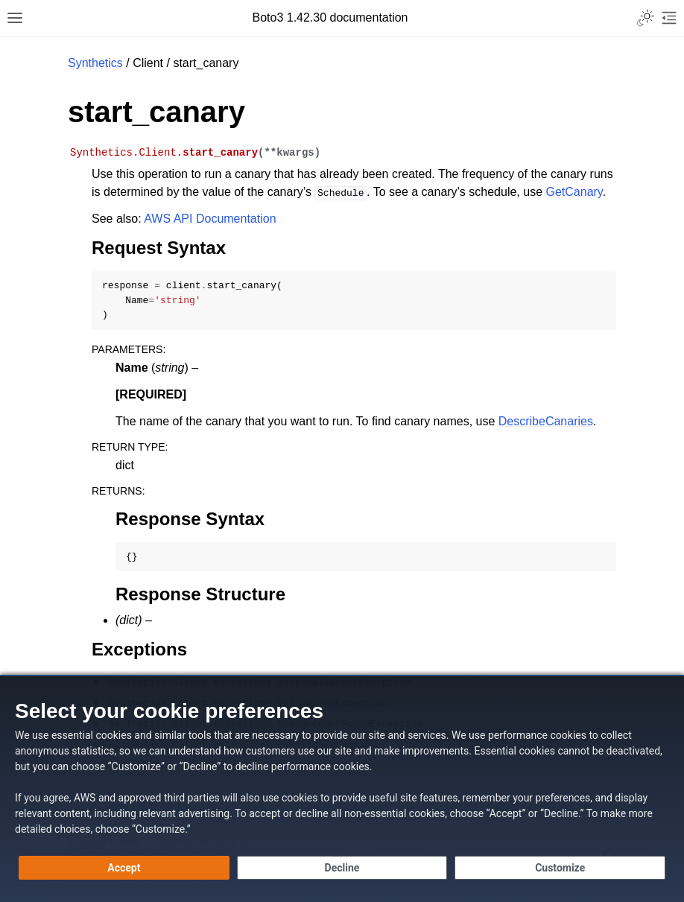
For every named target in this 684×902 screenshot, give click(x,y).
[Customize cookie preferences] (560, 868)
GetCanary (574, 191)
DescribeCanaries (545, 421)
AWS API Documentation (210, 218)
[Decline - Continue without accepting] (342, 868)
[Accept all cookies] (124, 868)
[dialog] (342, 788)
